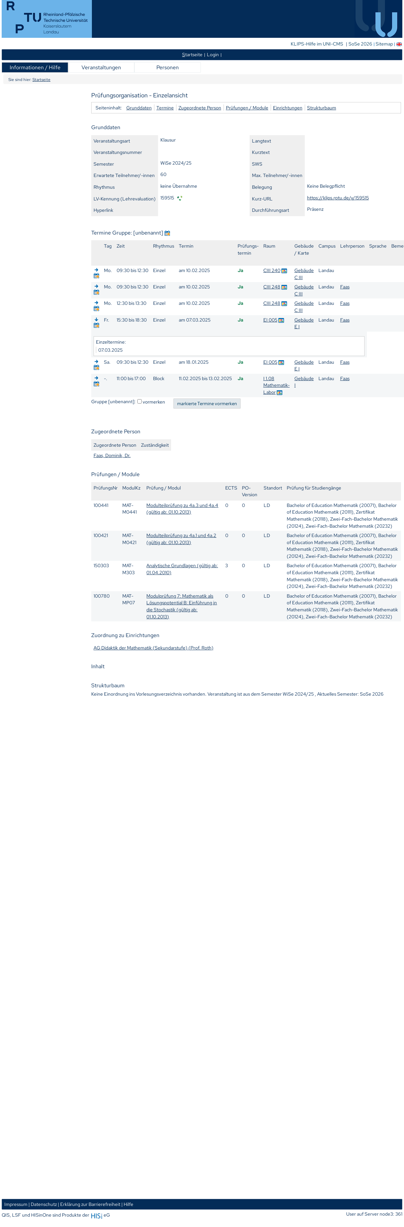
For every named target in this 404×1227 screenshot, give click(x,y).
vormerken (154, 402)
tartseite (192, 54)
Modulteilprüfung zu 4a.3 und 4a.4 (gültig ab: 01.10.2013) (182, 508)
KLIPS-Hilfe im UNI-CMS (317, 44)
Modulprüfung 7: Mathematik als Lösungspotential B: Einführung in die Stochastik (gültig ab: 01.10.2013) (181, 606)
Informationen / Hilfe (35, 67)
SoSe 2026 (361, 44)
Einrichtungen (287, 107)
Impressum (15, 1204)
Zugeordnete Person (199, 107)
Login (213, 54)
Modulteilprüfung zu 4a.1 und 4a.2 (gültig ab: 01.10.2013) (181, 538)
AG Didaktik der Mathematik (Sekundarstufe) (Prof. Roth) (154, 647)
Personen (167, 67)
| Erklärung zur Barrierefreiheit (89, 1204)
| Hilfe (127, 1204)
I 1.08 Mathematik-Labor (276, 385)
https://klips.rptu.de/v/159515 (338, 197)
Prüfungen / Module (247, 107)
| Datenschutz (42, 1204)
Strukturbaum (321, 107)
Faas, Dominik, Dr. (112, 455)
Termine (165, 107)
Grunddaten (139, 107)
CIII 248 (271, 286)
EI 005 (270, 320)
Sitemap (384, 44)
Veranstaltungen (101, 67)
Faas (345, 286)
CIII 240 (271, 270)
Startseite (41, 79)
